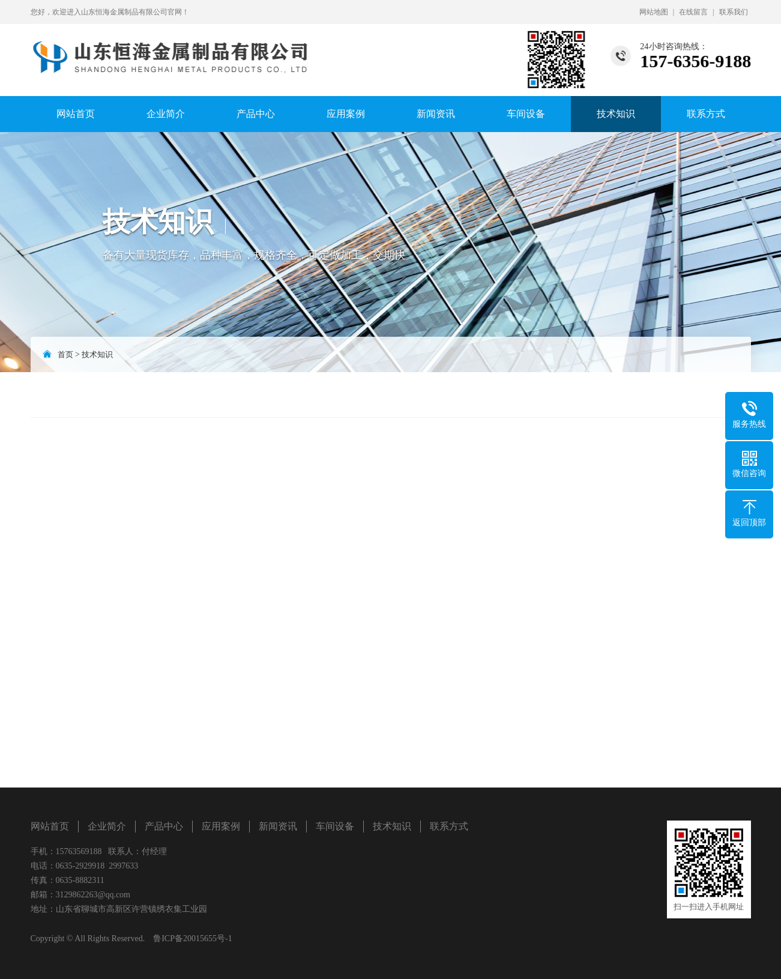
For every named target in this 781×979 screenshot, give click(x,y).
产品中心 (256, 114)
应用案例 (346, 114)
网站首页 (75, 114)
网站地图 (653, 12)
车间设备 (526, 114)
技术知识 (616, 114)
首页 (65, 354)
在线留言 (693, 12)
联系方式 (706, 114)
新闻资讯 (436, 114)
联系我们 (733, 12)
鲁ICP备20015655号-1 (192, 938)
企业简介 (165, 114)
